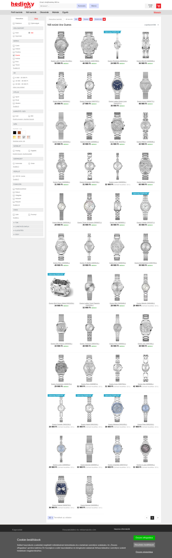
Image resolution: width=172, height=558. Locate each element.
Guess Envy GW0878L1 (117, 263)
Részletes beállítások (144, 545)
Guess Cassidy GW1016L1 (61, 424)
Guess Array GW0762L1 (117, 384)
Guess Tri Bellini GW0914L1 (89, 263)
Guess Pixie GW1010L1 (145, 424)
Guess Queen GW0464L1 (146, 182)
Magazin (157, 12)
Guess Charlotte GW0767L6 (117, 465)
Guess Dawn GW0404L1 (61, 101)
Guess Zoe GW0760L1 (146, 344)
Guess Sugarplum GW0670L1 (61, 384)
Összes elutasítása (144, 552)
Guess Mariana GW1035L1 (117, 424)
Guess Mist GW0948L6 (118, 303)
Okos (36, 18)
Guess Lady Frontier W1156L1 (61, 61)
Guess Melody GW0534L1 (61, 222)
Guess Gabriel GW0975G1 (61, 505)
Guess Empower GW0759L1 (89, 182)
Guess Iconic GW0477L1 (145, 101)
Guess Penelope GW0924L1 (118, 61)
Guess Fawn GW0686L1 (61, 182)
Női (30, 33)
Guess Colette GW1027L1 (146, 222)
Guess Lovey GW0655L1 (117, 182)
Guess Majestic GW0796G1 (89, 61)
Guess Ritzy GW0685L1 (61, 263)
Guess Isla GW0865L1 (118, 222)
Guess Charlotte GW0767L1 (89, 101)
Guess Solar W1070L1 (118, 142)
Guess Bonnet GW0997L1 (90, 465)
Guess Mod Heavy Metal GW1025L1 (61, 303)
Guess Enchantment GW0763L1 (145, 263)
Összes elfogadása (144, 538)
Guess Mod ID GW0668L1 (146, 61)
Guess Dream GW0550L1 (61, 142)
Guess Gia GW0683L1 (146, 384)
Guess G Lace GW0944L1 (146, 465)
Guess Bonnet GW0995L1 (90, 505)
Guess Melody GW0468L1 (146, 303)
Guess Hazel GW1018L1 (89, 424)
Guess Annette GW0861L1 (89, 142)
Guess (16, 55)
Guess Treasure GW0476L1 (89, 344)
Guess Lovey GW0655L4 (61, 465)
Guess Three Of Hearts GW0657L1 (89, 222)
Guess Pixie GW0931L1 (117, 344)
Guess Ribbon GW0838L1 (146, 142)
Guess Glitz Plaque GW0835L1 (61, 344)
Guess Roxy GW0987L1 (89, 384)
